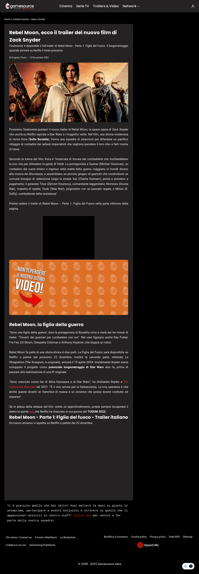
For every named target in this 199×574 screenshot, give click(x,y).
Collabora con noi (16, 545)
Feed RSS (174, 536)
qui (31, 411)
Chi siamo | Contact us (19, 537)
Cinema (65, 6)
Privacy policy (158, 536)
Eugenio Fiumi (19, 57)
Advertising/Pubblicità (42, 545)
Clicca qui (82, 516)
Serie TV (82, 6)
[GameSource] (19, 6)
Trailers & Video (106, 6)
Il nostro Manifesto (46, 537)
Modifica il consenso (116, 536)
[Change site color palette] (188, 566)
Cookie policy (139, 536)
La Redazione (67, 537)
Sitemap (188, 536)
